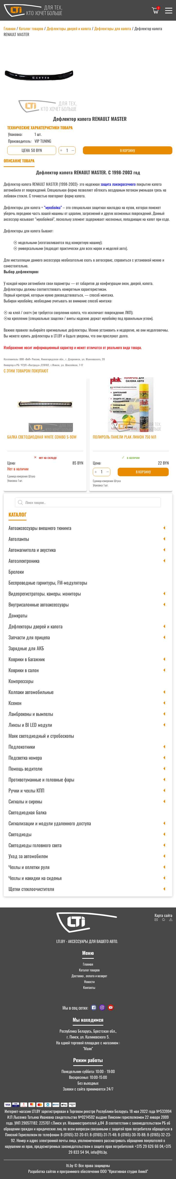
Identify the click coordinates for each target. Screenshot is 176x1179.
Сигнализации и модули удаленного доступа (50, 823)
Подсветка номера (25, 757)
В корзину (127, 150)
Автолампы (19, 538)
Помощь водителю (25, 768)
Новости (89, 981)
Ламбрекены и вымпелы (31, 713)
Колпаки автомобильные (31, 691)
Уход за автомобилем (28, 856)
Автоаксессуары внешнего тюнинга (40, 527)
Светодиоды (20, 834)
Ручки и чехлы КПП (26, 790)
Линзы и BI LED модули (30, 724)
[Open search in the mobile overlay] (88, 502)
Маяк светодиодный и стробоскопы (41, 735)
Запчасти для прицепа (29, 637)
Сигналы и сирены (25, 801)
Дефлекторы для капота (112, 28)
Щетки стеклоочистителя (31, 888)
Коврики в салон (24, 670)
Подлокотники (22, 746)
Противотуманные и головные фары (41, 779)
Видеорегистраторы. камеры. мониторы (45, 593)
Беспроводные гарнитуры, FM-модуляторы (48, 582)
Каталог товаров (31, 28)
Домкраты (18, 615)
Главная (10, 28)
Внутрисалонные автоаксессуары (39, 604)
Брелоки (16, 571)
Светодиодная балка (27, 812)
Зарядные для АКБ (26, 648)
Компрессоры (21, 681)
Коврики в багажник (27, 659)
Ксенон (15, 702)
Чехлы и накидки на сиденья (35, 877)
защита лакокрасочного (118, 184)
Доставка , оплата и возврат (89, 975)
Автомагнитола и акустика (32, 549)
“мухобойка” (53, 207)
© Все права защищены (88, 1165)
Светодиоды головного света (35, 845)
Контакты (89, 987)
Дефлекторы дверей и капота (35, 626)
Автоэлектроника (24, 560)
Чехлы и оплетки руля (29, 867)
